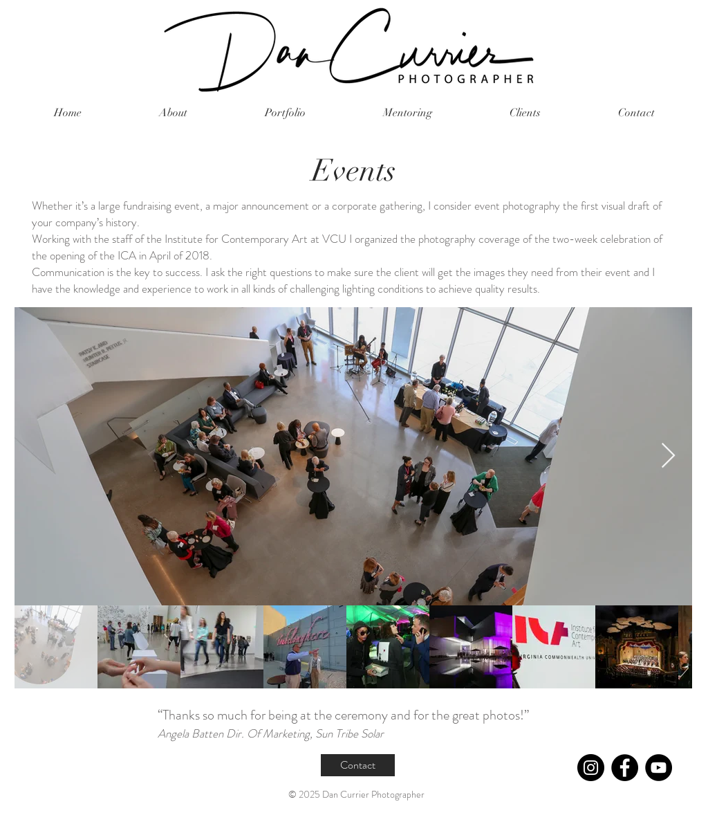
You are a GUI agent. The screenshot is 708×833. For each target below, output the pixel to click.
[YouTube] (658, 767)
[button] (285, 113)
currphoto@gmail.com (144, 815)
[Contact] (358, 765)
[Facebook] (624, 767)
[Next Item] (668, 456)
